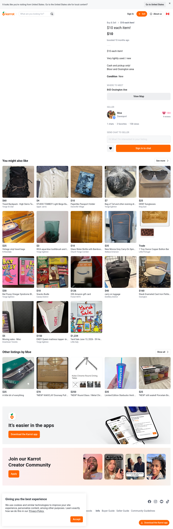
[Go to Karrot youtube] (161, 501)
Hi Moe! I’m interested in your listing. (139, 139)
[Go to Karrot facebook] (149, 501)
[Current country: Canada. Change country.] (168, 14)
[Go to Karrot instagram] (155, 501)
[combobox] (34, 14)
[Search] (52, 14)
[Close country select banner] (170, 3)
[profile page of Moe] (111, 114)
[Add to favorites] (110, 148)
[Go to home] (8, 14)
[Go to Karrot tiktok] (167, 501)
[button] (162, 160)
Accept (78, 513)
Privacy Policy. (41, 505)
